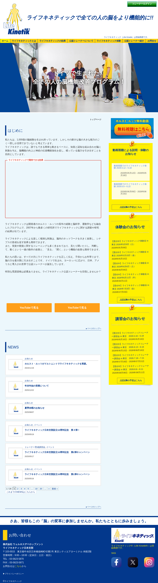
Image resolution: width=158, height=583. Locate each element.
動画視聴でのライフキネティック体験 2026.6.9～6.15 (130, 185)
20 (41, 489)
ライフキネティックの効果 (52, 41)
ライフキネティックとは (24, 41)
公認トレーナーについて (81, 41)
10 (36, 489)
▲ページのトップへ (93, 328)
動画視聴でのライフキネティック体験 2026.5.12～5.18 (130, 166)
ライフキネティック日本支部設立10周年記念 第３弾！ (52, 429)
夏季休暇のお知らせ (34, 407)
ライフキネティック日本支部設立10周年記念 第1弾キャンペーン (57, 474)
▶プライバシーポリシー (13, 574)
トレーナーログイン (142, 3)
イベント (38, 424)
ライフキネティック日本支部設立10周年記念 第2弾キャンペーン (57, 451)
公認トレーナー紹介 (134, 41)
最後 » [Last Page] (55, 489)
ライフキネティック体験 (109, 41)
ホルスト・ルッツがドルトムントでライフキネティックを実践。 (56, 363)
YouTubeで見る (29, 307)
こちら (18, 566)
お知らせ (29, 358)
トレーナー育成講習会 (35, 446)
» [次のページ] (49, 489)
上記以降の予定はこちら (130, 207)
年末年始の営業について (37, 385)
